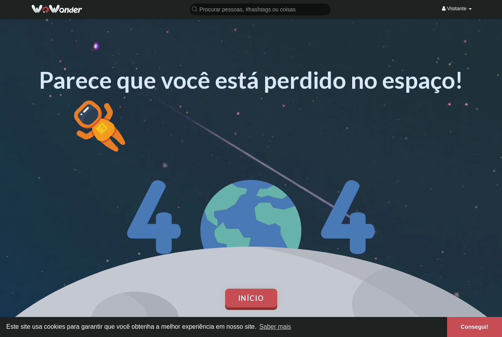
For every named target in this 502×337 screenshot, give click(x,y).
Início (251, 298)
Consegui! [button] (474, 327)
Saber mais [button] (275, 326)
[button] (260, 8)
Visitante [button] (457, 8)
